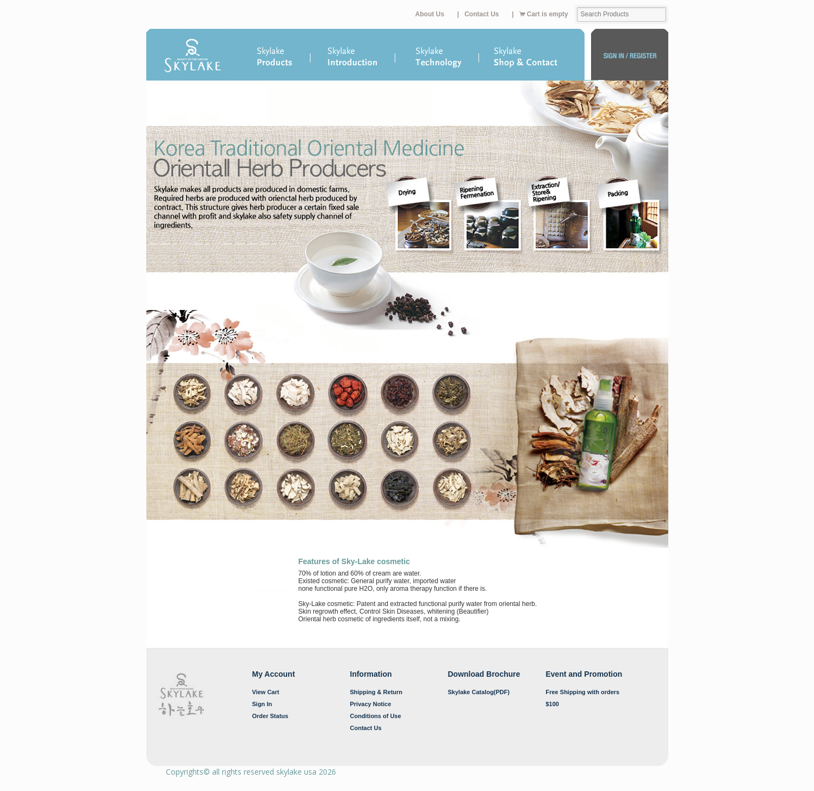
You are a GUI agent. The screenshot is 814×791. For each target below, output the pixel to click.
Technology (438, 57)
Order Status (270, 716)
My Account (629, 57)
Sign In (262, 704)
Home (192, 57)
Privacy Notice (371, 704)
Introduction (353, 55)
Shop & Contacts (532, 57)
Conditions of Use (375, 716)
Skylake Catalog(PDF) (479, 692)
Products (275, 55)
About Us (429, 14)
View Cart (265, 692)
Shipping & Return (376, 692)
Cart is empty (543, 14)
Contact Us (481, 14)
